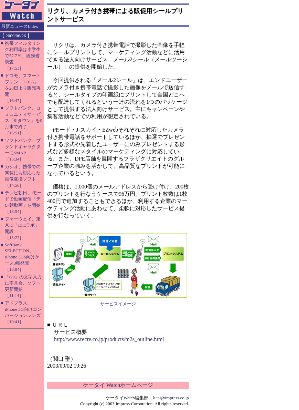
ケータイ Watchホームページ (118, 385)
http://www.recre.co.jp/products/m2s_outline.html (109, 339)
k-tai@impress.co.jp (171, 397)
